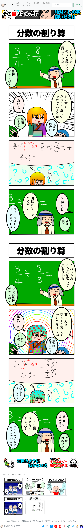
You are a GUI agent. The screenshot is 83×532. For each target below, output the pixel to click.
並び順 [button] (36, 3)
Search (77, 5)
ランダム (28, 4)
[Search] (62, 5)
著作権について (38, 521)
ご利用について (26, 521)
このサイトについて (13, 521)
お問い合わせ (72, 521)
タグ (24, 4)
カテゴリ (18, 4)
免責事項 (47, 521)
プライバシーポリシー (59, 521)
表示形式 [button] (46, 3)
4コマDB (7, 5)
